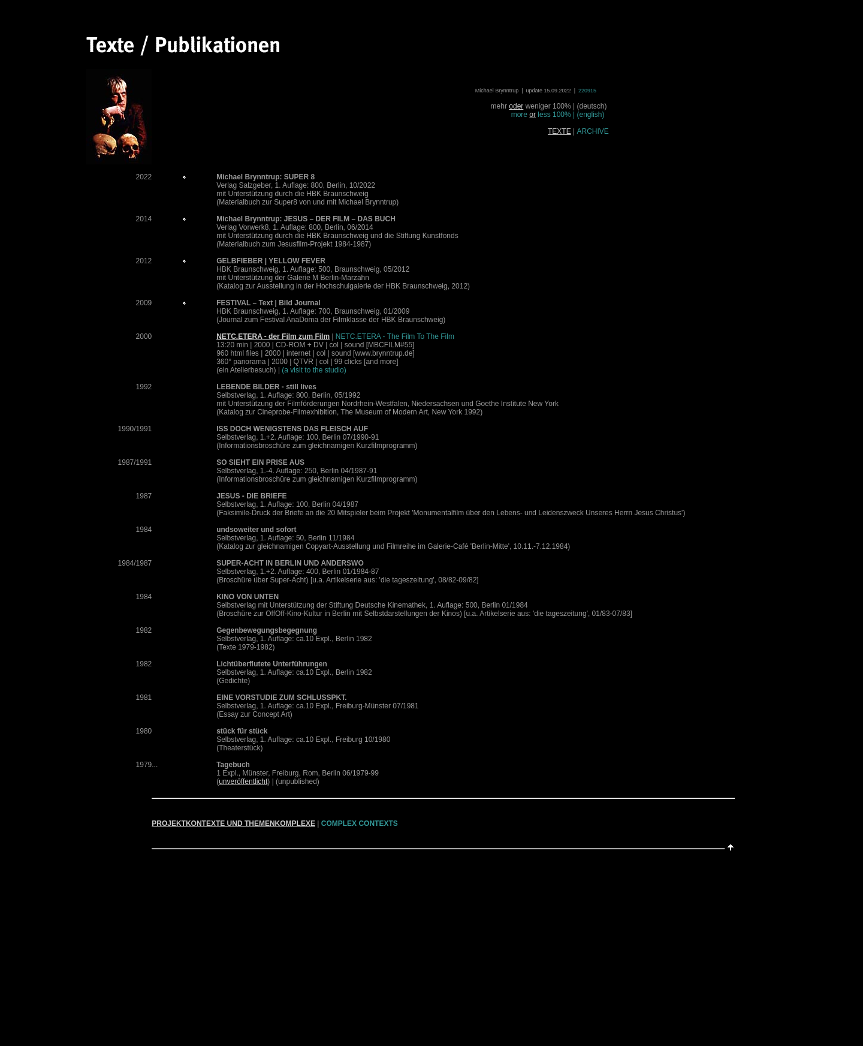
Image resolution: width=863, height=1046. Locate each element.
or (532, 114)
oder (516, 106)
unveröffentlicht (243, 781)
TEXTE (559, 131)
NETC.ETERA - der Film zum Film (273, 336)
